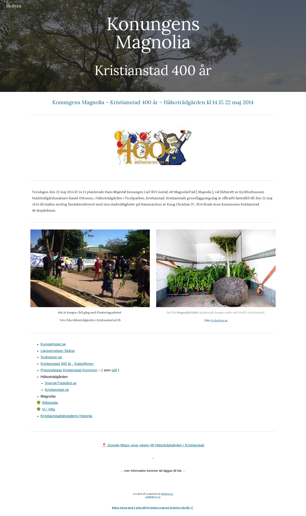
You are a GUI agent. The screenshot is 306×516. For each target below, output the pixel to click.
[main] (153, 46)
